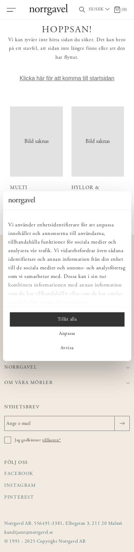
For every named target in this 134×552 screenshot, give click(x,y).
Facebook (19, 474)
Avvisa (66, 348)
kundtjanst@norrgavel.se (28, 533)
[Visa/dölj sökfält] (82, 9)
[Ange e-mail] (67, 423)
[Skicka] (122, 423)
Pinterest (19, 497)
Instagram (20, 486)
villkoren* (51, 440)
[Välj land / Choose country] (100, 10)
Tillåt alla (67, 319)
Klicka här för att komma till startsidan (67, 78)
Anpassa (67, 333)
